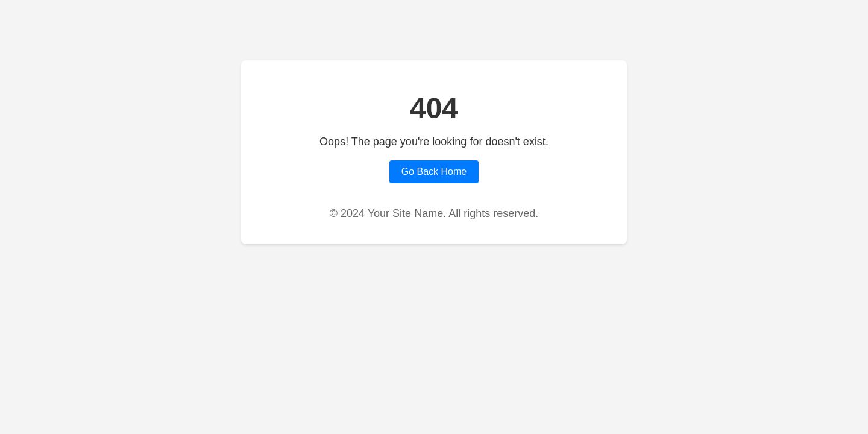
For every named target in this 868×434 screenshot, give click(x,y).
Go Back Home (434, 171)
